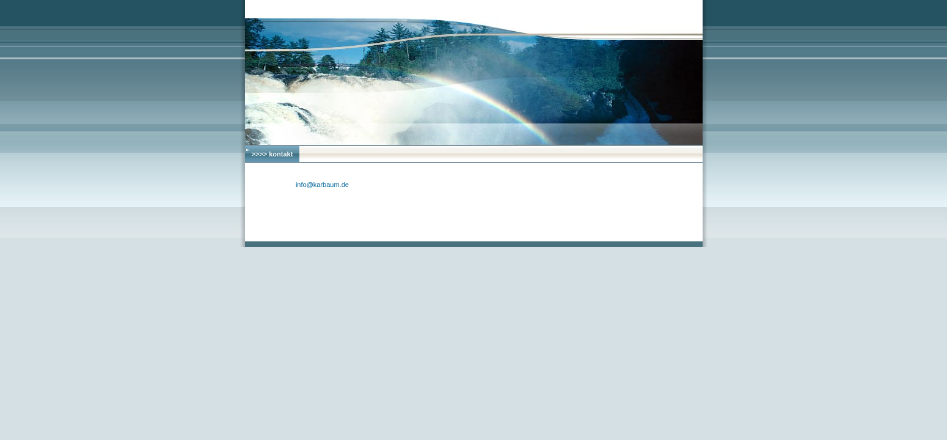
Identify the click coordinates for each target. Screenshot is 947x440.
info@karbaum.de (322, 184)
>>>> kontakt (272, 154)
